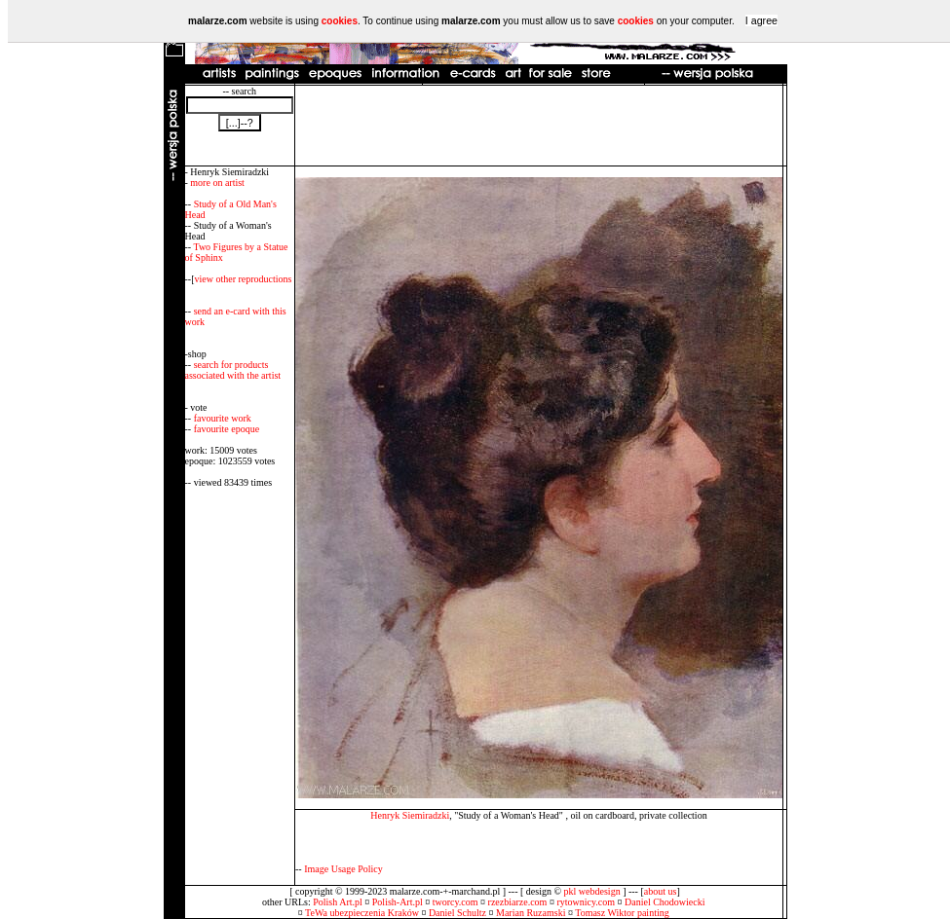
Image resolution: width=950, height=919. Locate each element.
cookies (340, 21)
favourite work (222, 418)
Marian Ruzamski (530, 912)
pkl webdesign (592, 891)
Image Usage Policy (343, 869)
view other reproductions (243, 279)
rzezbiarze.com (518, 902)
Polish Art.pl (337, 902)
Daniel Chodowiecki (664, 902)
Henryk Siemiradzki (409, 815)
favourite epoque (226, 428)
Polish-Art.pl (397, 902)
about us (660, 891)
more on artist (217, 182)
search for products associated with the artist (233, 370)
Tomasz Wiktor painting (621, 912)
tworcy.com (455, 902)
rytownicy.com (585, 902)
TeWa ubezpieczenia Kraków (362, 912)
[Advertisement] (539, 125)
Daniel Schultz (457, 912)
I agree (761, 20)
